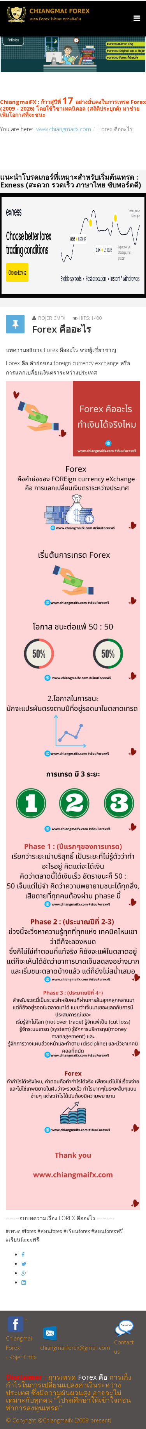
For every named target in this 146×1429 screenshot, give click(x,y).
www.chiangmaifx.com (63, 129)
